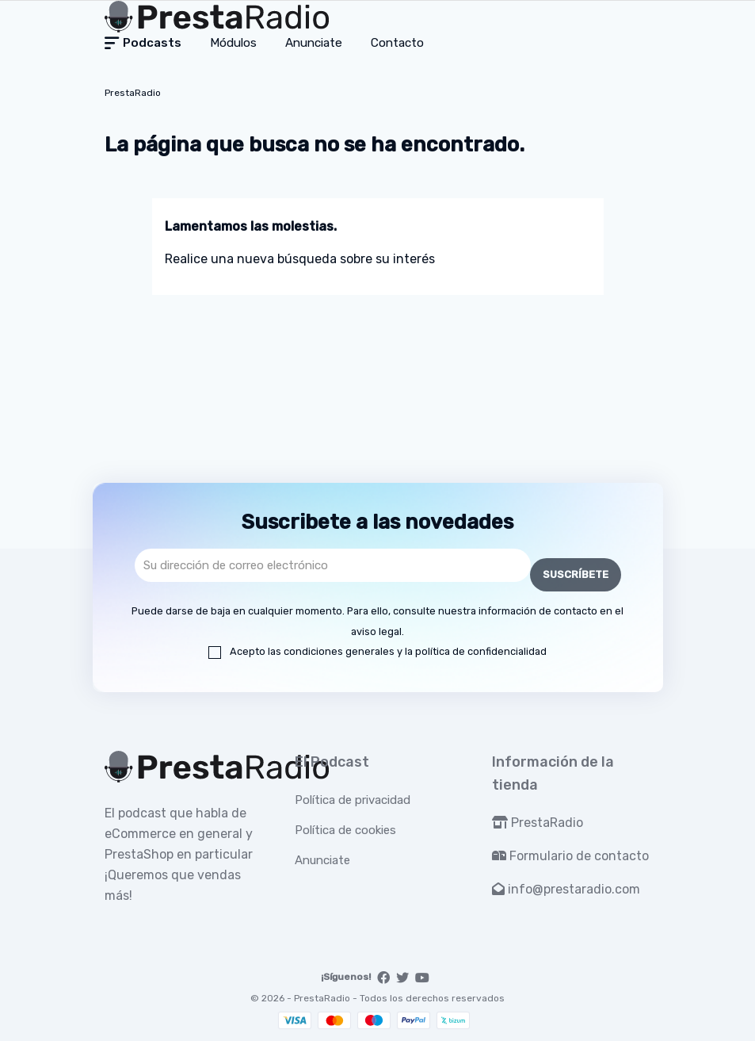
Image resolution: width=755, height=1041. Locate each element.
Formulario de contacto (570, 855)
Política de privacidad (352, 800)
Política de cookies (345, 830)
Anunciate (322, 860)
